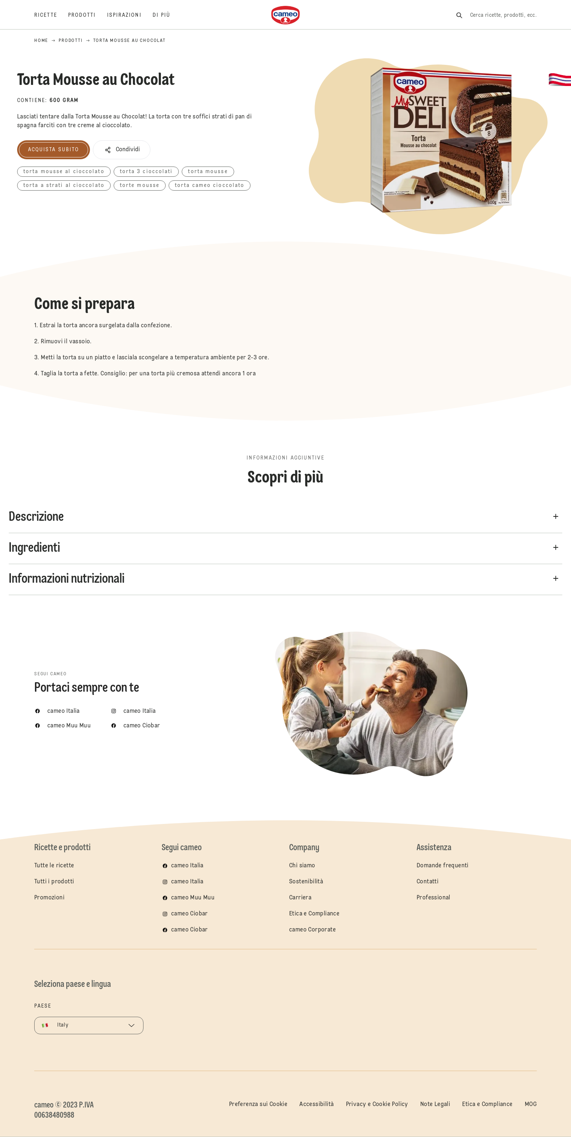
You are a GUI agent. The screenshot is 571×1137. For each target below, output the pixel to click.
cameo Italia (187, 866)
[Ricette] (51, 15)
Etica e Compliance (314, 914)
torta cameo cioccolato (209, 185)
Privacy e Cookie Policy (377, 1104)
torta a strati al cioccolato (64, 185)
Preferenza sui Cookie (258, 1104)
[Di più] (167, 15)
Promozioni (49, 898)
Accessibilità (316, 1104)
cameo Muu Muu (192, 898)
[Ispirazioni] (130, 15)
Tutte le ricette (54, 866)
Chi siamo (302, 866)
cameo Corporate (312, 930)
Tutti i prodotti (54, 882)
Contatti (427, 882)
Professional (433, 898)
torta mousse (208, 171)
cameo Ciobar (189, 914)
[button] (121, 149)
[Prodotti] (87, 15)
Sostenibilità (306, 882)
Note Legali (435, 1104)
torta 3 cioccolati (146, 171)
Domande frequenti (443, 866)
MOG (531, 1104)
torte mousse (140, 185)
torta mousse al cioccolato (64, 171)
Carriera (300, 898)
